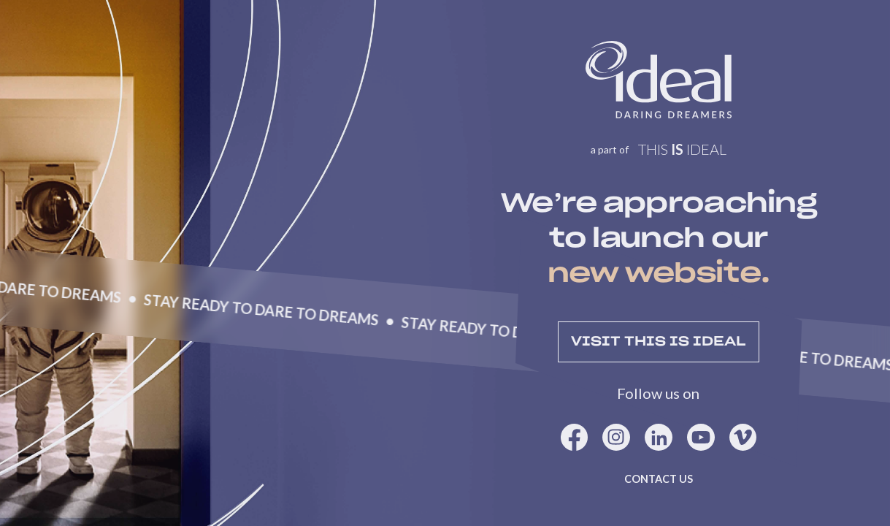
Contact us (658, 479)
